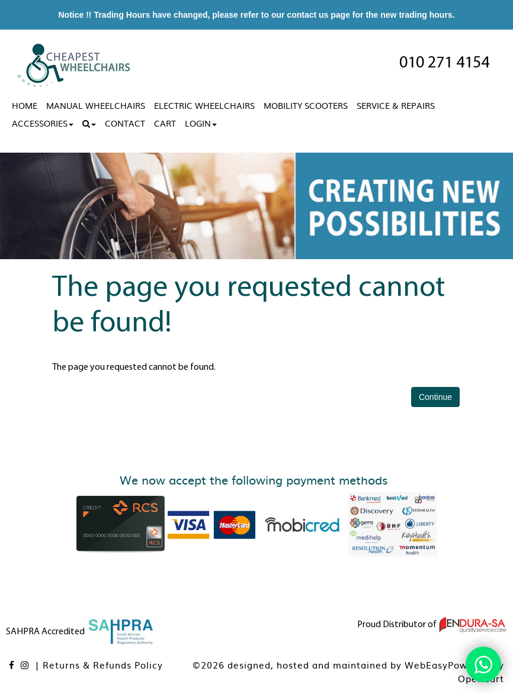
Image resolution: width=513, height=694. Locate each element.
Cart (165, 123)
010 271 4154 (444, 63)
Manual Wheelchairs (95, 105)
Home (24, 105)
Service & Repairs (396, 105)
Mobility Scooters (306, 105)
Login (201, 123)
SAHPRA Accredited (80, 632)
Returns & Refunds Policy (103, 665)
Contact (125, 123)
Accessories (42, 123)
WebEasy (426, 665)
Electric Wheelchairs (204, 105)
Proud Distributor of (432, 625)
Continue (435, 397)
